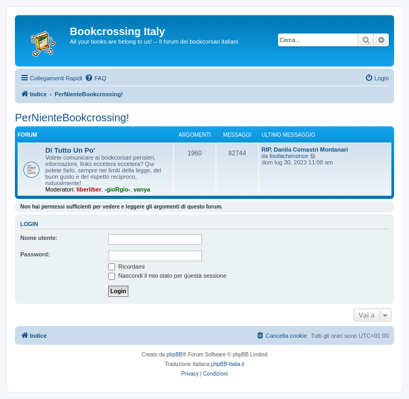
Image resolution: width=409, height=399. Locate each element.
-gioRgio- (117, 189)
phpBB (175, 355)
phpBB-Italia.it (227, 364)
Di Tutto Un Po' (70, 150)
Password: (35, 254)
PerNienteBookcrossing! (72, 117)
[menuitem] (95, 78)
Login (29, 224)
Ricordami (126, 266)
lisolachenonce (288, 156)
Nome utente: (39, 238)
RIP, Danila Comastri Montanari (304, 149)
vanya (142, 189)
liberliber (89, 189)
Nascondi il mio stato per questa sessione (167, 275)
